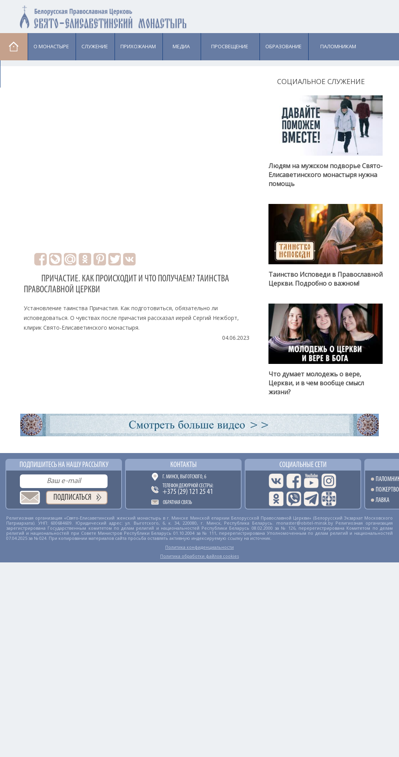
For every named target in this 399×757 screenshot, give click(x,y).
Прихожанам (138, 46)
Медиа (181, 46)
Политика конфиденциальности (199, 547)
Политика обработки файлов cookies (199, 556)
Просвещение (229, 46)
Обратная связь (177, 503)
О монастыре (51, 46)
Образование (283, 46)
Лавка (20, 73)
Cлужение (94, 46)
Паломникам (338, 46)
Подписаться (72, 498)
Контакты (183, 465)
